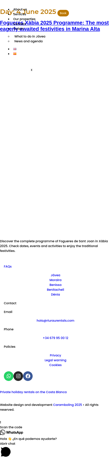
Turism (18, 28)
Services (19, 14)
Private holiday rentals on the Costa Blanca (33, 392)
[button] (55, 450)
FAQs (8, 266)
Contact (19, 24)
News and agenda (28, 41)
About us (20, 9)
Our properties (24, 19)
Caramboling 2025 (67, 405)
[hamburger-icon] (44, 8)
